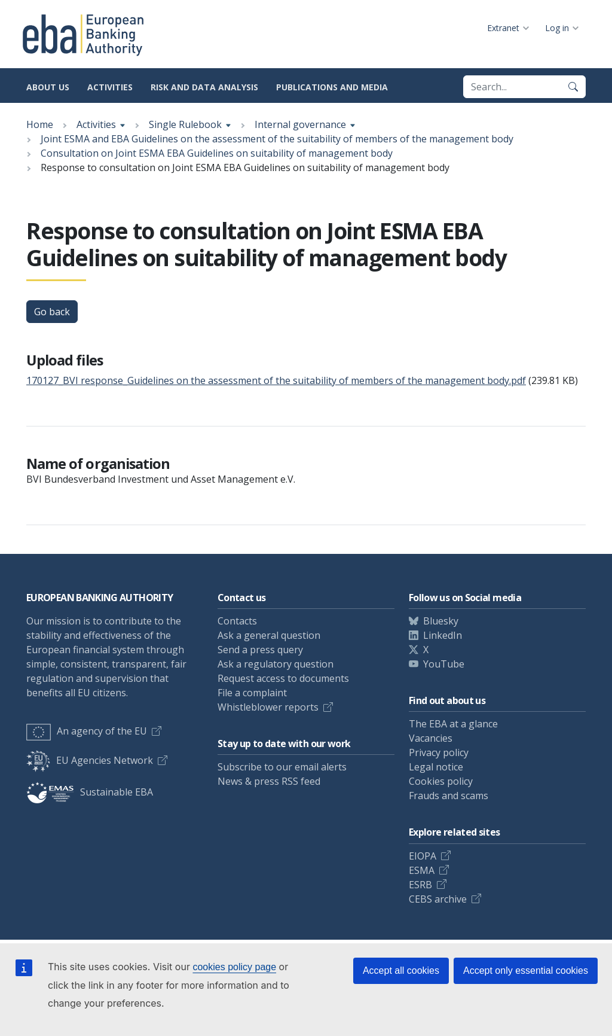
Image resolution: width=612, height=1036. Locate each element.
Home (39, 124)
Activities (110, 87)
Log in (557, 27)
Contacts (237, 620)
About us (47, 87)
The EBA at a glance (453, 723)
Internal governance (300, 124)
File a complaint (252, 692)
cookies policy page (234, 967)
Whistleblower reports (268, 707)
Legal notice (436, 766)
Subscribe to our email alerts (282, 766)
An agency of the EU (86, 731)
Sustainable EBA (89, 792)
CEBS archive (438, 899)
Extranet (503, 27)
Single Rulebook (185, 124)
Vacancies (430, 738)
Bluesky (440, 620)
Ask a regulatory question (275, 664)
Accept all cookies (401, 970)
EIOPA (422, 856)
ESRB (420, 884)
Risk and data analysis (204, 87)
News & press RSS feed (269, 781)
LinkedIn (442, 635)
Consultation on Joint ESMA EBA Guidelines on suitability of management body (217, 153)
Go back (52, 311)
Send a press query (260, 649)
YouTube (443, 664)
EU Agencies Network (89, 760)
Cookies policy (441, 781)
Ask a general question (269, 635)
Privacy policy (439, 752)
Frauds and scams (448, 795)
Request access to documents (283, 678)
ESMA (421, 870)
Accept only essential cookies (525, 970)
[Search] (573, 86)
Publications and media (332, 87)
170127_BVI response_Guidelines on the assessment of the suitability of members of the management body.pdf (276, 380)
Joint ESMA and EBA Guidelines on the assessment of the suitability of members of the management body (277, 138)
